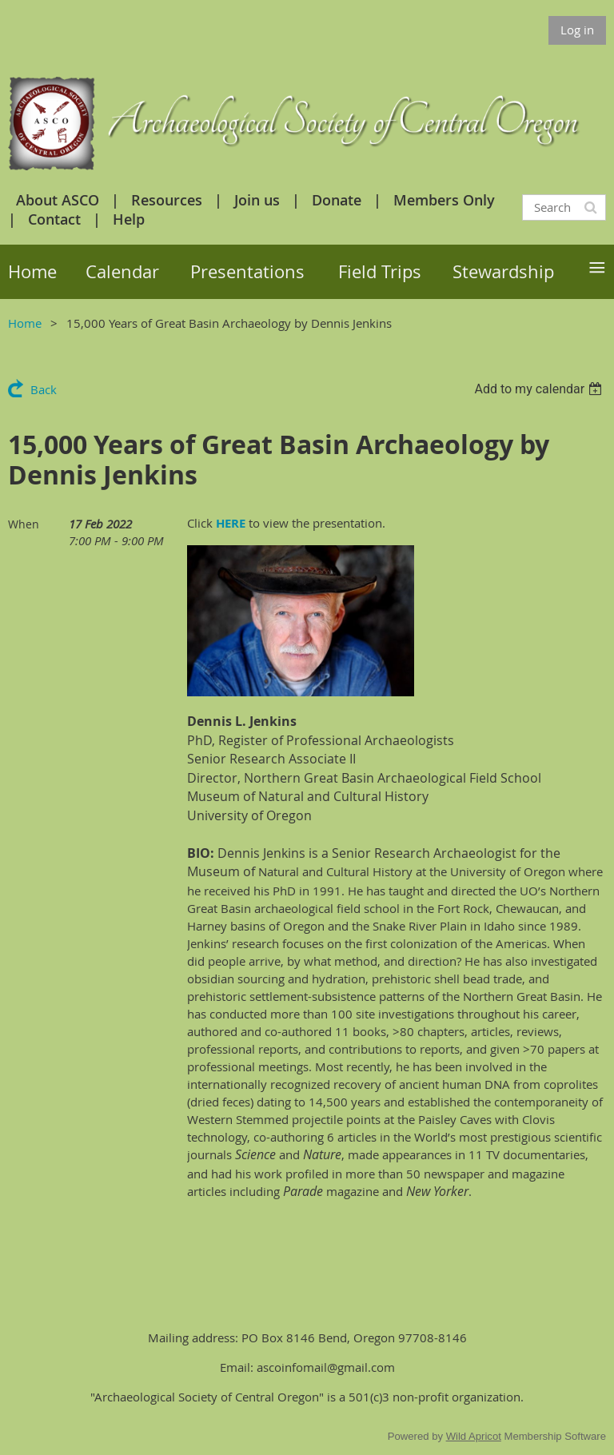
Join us (257, 199)
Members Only (444, 199)
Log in (577, 30)
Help (129, 219)
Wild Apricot (473, 1436)
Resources (166, 199)
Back (43, 389)
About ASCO (57, 199)
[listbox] (540, 389)
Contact (54, 219)
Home (25, 323)
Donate (336, 199)
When (23, 524)
